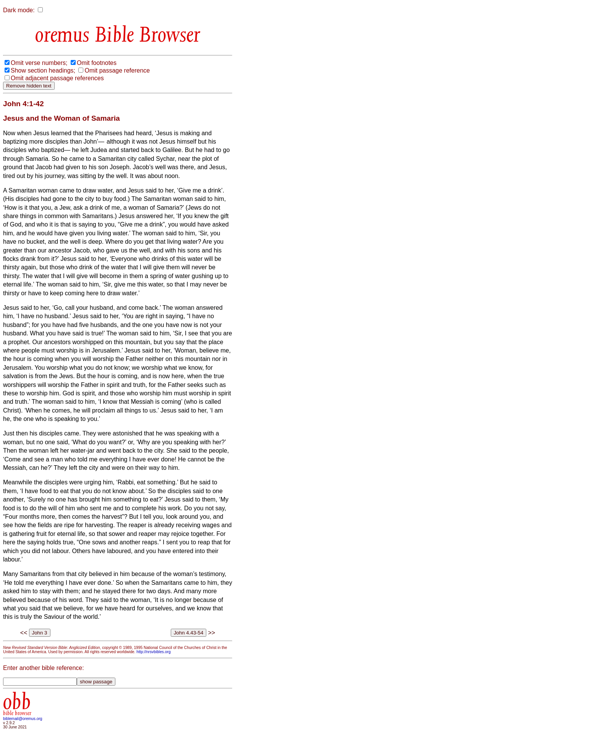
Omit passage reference (117, 70)
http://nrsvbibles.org (153, 652)
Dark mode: (19, 10)
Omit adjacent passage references (57, 78)
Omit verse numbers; (39, 63)
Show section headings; (43, 70)
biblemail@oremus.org (22, 719)
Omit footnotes (97, 63)
